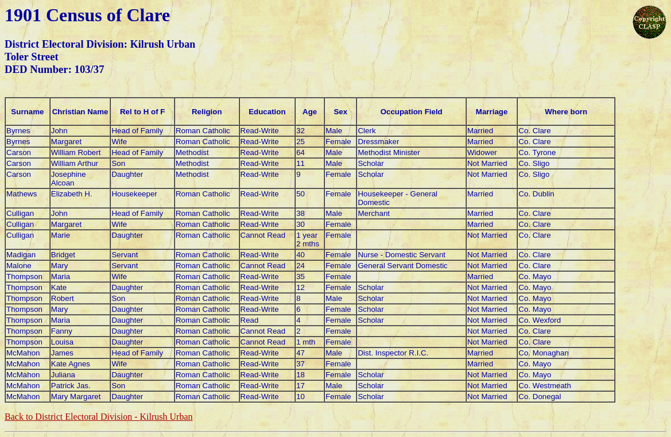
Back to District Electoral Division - (98, 416)
